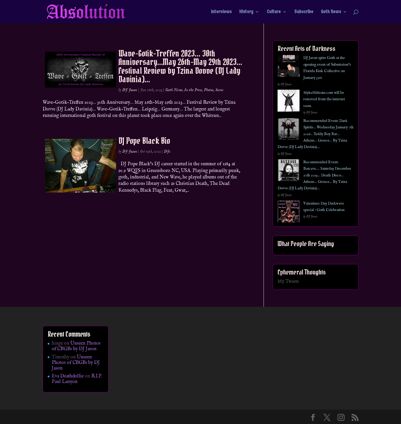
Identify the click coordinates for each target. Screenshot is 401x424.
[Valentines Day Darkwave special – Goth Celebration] (289, 212)
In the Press (193, 90)
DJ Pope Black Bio (144, 140)
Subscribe (303, 12)
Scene (219, 90)
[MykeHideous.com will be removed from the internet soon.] (289, 102)
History (246, 12)
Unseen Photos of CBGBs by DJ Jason (76, 346)
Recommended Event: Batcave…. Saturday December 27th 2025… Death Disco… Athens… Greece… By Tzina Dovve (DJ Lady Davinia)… (314, 175)
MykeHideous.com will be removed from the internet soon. (324, 99)
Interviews (221, 12)
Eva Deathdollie (68, 376)
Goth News (331, 12)
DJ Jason (129, 90)
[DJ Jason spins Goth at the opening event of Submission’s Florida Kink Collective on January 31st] (289, 67)
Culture (274, 12)
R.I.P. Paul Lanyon (77, 379)
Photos (209, 90)
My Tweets (288, 282)
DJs (167, 151)
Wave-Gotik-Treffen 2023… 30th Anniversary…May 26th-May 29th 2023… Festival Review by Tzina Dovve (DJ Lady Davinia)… (180, 66)
